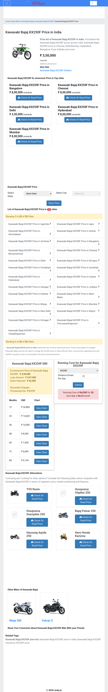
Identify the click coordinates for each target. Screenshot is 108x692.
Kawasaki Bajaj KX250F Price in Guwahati (78, 269)
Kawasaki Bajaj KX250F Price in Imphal (78, 276)
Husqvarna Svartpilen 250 (35, 512)
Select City (61, 193)
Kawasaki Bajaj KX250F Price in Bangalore (78, 242)
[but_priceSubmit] (54, 203)
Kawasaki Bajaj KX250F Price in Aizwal (78, 230)
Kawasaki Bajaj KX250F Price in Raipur (78, 310)
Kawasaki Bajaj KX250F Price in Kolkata (29, 293)
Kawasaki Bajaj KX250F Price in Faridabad (29, 269)
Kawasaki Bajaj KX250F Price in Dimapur (78, 260)
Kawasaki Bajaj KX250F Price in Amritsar (29, 241)
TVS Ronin (33, 489)
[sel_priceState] (38, 193)
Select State (11, 195)
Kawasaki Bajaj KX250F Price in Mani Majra (78, 296)
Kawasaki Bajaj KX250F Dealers (56, 70)
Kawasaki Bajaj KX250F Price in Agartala (29, 223)
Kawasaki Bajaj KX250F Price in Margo (29, 304)
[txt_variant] (89, 376)
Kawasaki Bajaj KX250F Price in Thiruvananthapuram (78, 322)
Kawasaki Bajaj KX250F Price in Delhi (29, 260)
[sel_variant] (78, 370)
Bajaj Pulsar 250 (85, 511)
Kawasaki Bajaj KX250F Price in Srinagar (29, 320)
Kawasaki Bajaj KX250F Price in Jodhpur (78, 286)
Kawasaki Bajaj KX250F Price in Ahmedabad (29, 233)
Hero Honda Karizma (82, 534)
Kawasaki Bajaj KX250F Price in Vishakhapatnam (29, 332)
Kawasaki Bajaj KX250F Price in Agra (78, 223)
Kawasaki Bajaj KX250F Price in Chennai (78, 250)
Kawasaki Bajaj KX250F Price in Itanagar (29, 286)
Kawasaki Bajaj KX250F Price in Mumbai (78, 304)
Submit (78, 385)
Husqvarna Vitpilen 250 (82, 491)
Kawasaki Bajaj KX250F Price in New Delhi (29, 312)
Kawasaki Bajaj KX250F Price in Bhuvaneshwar (29, 252)
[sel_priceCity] (86, 193)
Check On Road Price (30, 97)
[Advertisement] (54, 164)
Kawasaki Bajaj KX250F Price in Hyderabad (29, 278)
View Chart (41, 408)
